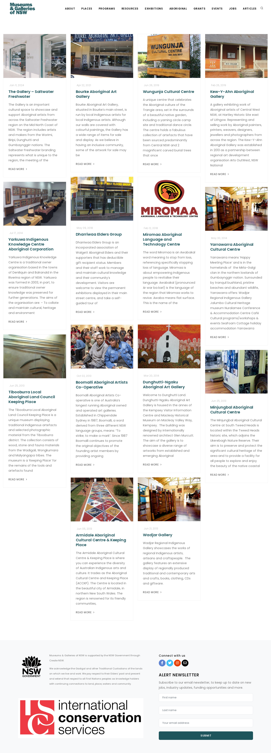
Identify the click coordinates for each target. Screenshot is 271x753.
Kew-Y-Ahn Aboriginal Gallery (232, 94)
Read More (18, 169)
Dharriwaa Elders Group (99, 234)
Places (86, 8)
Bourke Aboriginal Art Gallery (96, 94)
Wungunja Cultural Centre (168, 91)
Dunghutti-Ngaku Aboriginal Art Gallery (164, 384)
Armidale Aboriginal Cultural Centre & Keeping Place (101, 539)
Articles (250, 8)
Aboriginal (178, 8)
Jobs (232, 8)
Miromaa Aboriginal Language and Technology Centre (162, 239)
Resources (130, 8)
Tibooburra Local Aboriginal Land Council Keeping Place (31, 396)
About (70, 8)
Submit (205, 735)
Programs (107, 8)
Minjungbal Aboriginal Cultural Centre (231, 410)
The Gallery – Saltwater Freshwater (31, 94)
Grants (200, 8)
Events (217, 8)
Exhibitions (154, 8)
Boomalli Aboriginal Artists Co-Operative (102, 385)
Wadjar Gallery (157, 534)
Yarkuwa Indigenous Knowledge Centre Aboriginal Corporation (31, 244)
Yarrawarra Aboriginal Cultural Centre (232, 247)
